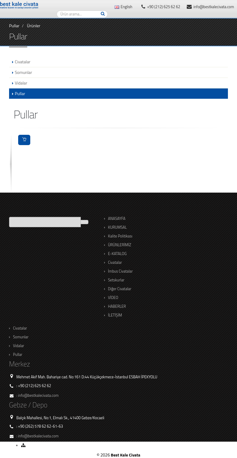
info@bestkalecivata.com (210, 7)
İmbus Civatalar (120, 271)
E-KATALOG (117, 254)
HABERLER (117, 306)
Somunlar (20, 337)
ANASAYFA (117, 218)
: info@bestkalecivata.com (37, 395)
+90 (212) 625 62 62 (160, 7)
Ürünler (33, 25)
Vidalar (18, 346)
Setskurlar (116, 280)
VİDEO (113, 297)
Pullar (14, 25)
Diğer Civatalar (119, 289)
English (123, 7)
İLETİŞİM (115, 315)
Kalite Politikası (120, 236)
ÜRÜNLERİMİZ (119, 245)
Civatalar (115, 262)
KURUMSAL (117, 227)
